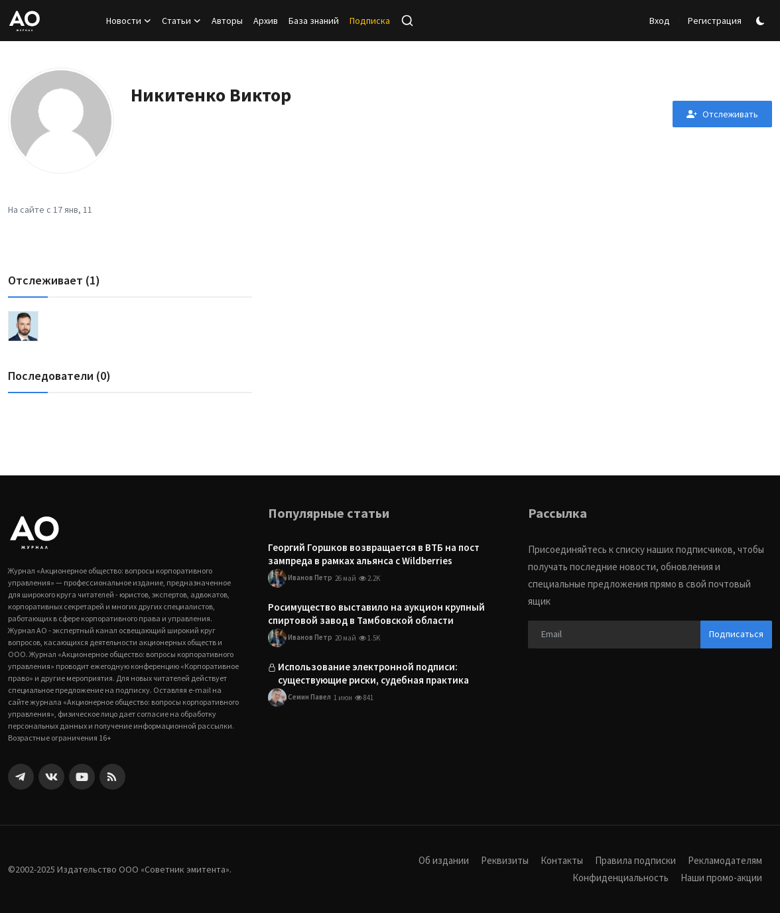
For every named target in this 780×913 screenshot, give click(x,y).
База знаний (314, 21)
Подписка (370, 21)
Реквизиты (505, 860)
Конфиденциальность (619, 877)
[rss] (112, 777)
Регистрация (715, 21)
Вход (659, 21)
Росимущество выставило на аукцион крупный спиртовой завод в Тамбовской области (376, 614)
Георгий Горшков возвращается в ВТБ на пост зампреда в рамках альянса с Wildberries (374, 554)
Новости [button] (128, 20)
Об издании (444, 860)
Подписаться (736, 634)
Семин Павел (299, 698)
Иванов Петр (300, 578)
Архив (265, 21)
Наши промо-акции (721, 877)
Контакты (562, 860)
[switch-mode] (762, 21)
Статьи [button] (181, 20)
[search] (407, 20)
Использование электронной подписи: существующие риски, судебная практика (373, 674)
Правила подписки (635, 860)
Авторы (227, 21)
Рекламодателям (725, 860)
